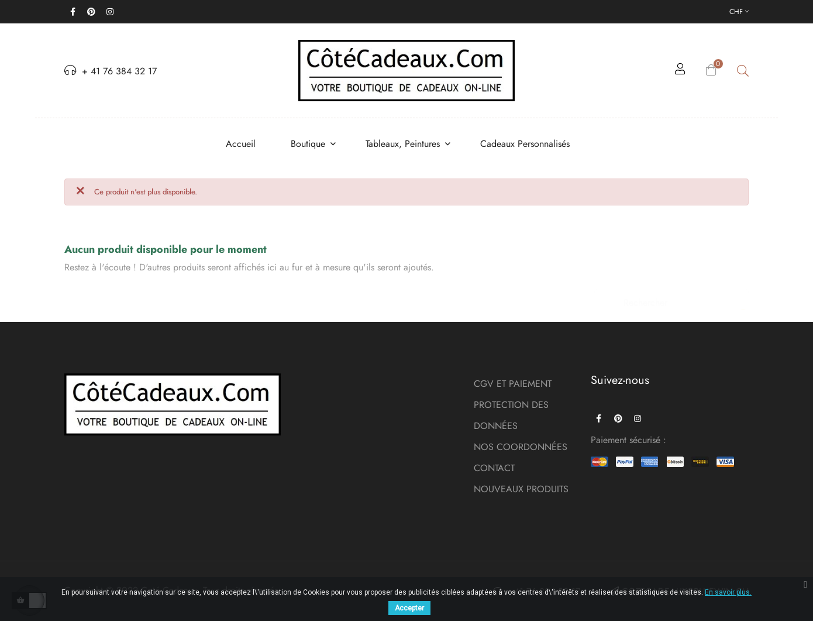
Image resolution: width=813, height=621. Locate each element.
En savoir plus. (728, 592)
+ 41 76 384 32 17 (110, 71)
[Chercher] (671, 297)
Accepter (409, 608)
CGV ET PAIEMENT (513, 383)
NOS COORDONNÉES (520, 447)
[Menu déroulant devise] (739, 11)
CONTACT (494, 468)
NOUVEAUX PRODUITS (521, 489)
